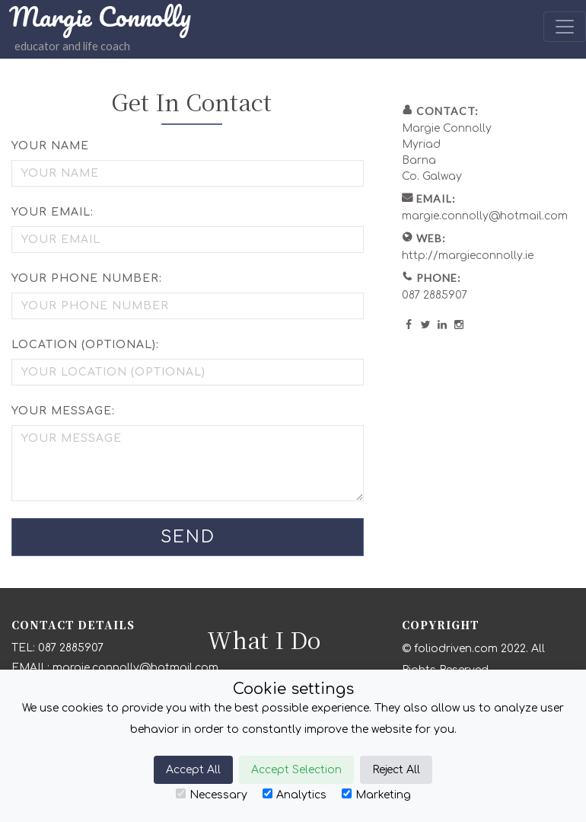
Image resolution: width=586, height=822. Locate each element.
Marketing (376, 794)
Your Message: (63, 411)
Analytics (294, 794)
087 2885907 (434, 295)
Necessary (211, 794)
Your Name (50, 146)
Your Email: (52, 212)
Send (188, 537)
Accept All (193, 770)
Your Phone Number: (86, 278)
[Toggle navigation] (564, 26)
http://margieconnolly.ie (467, 255)
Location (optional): (85, 344)
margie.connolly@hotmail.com (485, 216)
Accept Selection (296, 770)
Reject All (396, 770)
